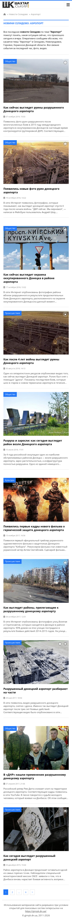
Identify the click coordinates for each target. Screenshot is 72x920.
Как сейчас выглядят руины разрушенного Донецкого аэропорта (33, 109)
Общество (10, 61)
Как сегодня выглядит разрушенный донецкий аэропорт (29, 857)
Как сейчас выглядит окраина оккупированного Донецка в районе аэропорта (28, 278)
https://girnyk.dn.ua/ (35, 911)
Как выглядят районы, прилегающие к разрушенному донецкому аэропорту (30, 609)
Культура (9, 480)
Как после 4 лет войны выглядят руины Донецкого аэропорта (31, 361)
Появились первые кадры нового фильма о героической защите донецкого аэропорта (34, 528)
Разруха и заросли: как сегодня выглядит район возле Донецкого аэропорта (32, 442)
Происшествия (12, 313)
